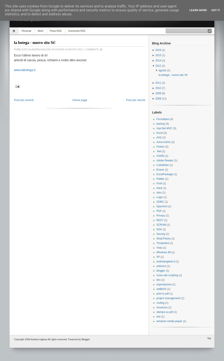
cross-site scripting (167, 275)
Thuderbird (162, 243)
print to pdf (162, 293)
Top (209, 338)
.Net (158, 151)
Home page (79, 100)
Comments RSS (76, 31)
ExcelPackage (164, 174)
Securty (160, 233)
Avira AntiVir (163, 142)
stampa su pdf (164, 312)
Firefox (160, 146)
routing (160, 302)
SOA (159, 229)
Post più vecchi (135, 100)
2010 (158, 88)
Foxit (159, 183)
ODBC (160, 201)
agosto (163, 70)
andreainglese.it (165, 261)
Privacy (160, 215)
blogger (160, 270)
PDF (159, 211)
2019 (158, 50)
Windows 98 (163, 252)
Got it (215, 10)
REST (159, 220)
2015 (158, 55)
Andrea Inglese (39, 339)
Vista (159, 247)
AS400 (160, 155)
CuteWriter (162, 165)
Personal (26, 31)
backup (160, 123)
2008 (158, 98)
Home (14, 31)
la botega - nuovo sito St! (35, 42)
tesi (158, 316)
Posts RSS (55, 31)
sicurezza (162, 307)
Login (159, 197)
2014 (158, 60)
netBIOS (161, 289)
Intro (159, 192)
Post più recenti (24, 100)
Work (40, 31)
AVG (159, 137)
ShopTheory (163, 238)
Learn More (198, 10)
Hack (159, 188)
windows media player (169, 321)
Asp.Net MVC (164, 128)
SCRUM (161, 224)
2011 (158, 82)
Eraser (160, 169)
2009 (158, 93)
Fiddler (160, 178)
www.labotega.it (24, 70)
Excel (159, 132)
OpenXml (161, 206)
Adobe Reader (164, 160)
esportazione (164, 284)
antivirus (161, 266)
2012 (158, 65)
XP (158, 256)
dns (158, 279)
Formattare (162, 119)
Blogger (86, 339)
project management (168, 298)
